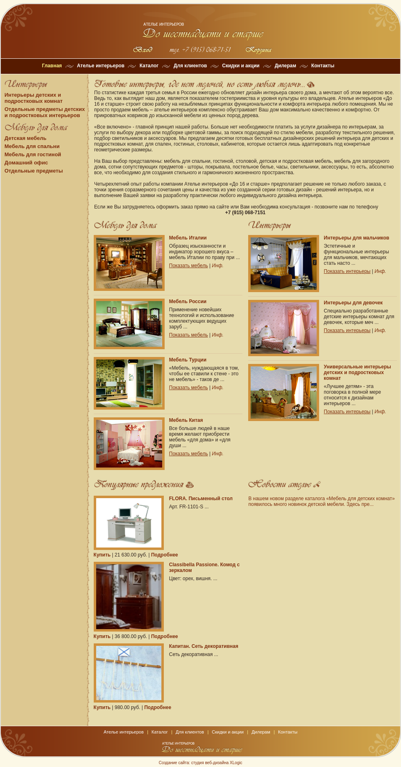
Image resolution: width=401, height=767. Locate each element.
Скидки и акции (241, 66)
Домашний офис (26, 163)
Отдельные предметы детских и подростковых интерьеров (44, 112)
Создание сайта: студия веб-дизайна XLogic (200, 762)
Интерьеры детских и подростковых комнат (33, 98)
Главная (52, 66)
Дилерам (285, 66)
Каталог (149, 66)
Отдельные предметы (33, 171)
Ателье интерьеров (101, 66)
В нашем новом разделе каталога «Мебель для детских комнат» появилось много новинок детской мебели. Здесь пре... (321, 501)
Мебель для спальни (31, 146)
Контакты (323, 66)
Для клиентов (190, 66)
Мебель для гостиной (32, 154)
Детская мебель (25, 138)
